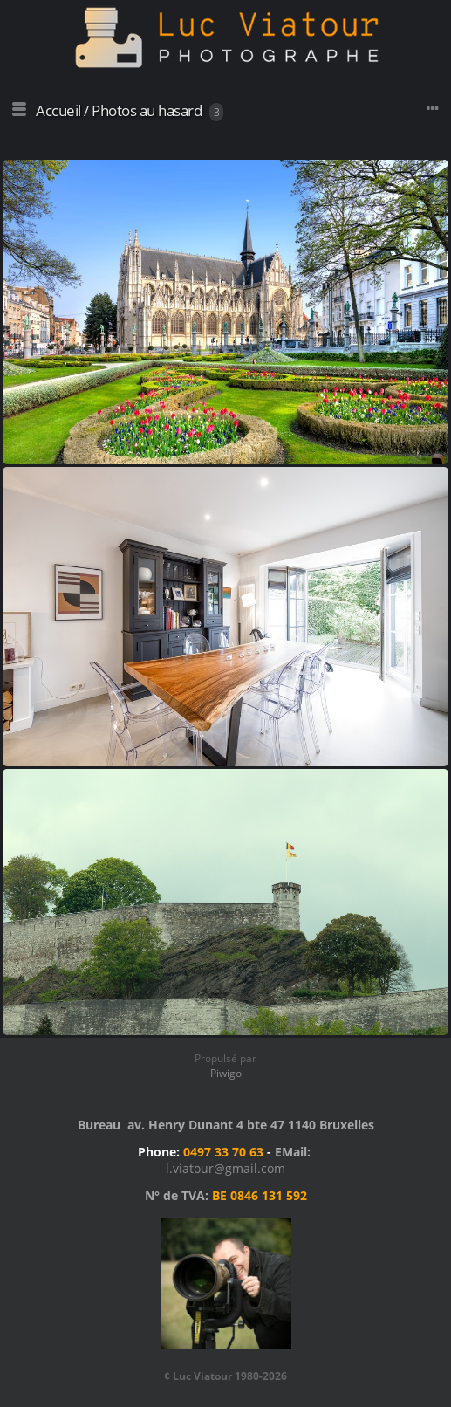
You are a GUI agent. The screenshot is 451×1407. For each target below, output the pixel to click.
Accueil (58, 110)
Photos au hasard (147, 110)
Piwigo (226, 1073)
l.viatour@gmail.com (225, 1168)
